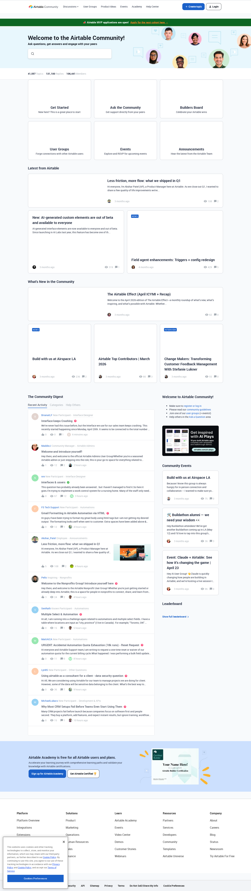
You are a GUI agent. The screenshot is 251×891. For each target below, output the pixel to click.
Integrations (24, 827)
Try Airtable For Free (222, 856)
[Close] (64, 863)
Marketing (72, 827)
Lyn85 (44, 670)
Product (71, 820)
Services (168, 827)
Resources (169, 813)
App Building (24, 842)
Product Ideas (108, 6)
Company (216, 813)
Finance (71, 856)
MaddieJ (46, 445)
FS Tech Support (50, 507)
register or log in (192, 406)
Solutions (72, 813)
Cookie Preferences (173, 885)
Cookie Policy (49, 878)
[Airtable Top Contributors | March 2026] (125, 353)
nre (43, 476)
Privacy (108, 885)
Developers (169, 835)
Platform (22, 813)
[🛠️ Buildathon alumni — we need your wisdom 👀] (190, 527)
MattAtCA (46, 639)
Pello (44, 577)
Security (71, 885)
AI (18, 849)
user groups (192, 413)
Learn (118, 813)
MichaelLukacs (49, 700)
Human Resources (77, 842)
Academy (137, 6)
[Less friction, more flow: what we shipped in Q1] (125, 191)
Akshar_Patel (48, 538)
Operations (72, 835)
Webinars (120, 856)
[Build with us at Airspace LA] (59, 353)
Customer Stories (125, 849)
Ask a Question (197, 416)
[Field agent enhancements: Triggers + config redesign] (175, 242)
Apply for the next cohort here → (149, 22)
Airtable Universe (173, 856)
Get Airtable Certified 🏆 (83, 773)
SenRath (46, 608)
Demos (119, 842)
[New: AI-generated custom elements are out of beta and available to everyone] (76, 242)
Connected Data (27, 856)
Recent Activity (37, 405)
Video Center (122, 835)
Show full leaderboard (176, 617)
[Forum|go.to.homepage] (43, 6)
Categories (56, 405)
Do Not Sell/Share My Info (144, 885)
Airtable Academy (126, 820)
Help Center (152, 6)
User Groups (90, 6)
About (213, 820)
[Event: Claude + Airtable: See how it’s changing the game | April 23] (190, 572)
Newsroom (216, 849)
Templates (169, 849)
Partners (168, 820)
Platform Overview (28, 820)
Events (124, 6)
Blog (212, 835)
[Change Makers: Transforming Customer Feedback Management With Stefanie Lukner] (191, 353)
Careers (214, 827)
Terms (121, 885)
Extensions (23, 835)
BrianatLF (46, 415)
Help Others (73, 405)
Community (170, 842)
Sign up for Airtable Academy (47, 773)
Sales (69, 849)
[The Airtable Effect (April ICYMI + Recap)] (125, 304)
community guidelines (199, 409)
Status (214, 842)
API (83, 885)
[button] (193, 6)
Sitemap (94, 885)
